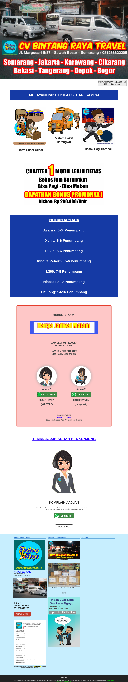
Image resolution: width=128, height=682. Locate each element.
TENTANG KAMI (22, 612)
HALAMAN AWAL (64, 524)
